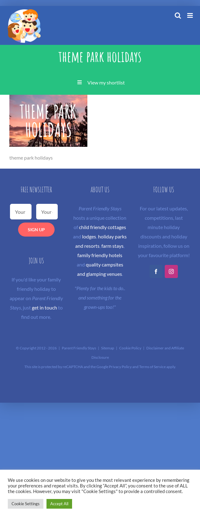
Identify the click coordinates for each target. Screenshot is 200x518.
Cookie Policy (130, 348)
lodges (89, 236)
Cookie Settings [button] (26, 503)
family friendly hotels (99, 255)
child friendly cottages (102, 227)
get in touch (44, 307)
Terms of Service (152, 366)
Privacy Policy (120, 366)
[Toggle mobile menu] (190, 15)
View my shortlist (106, 82)
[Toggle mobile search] (178, 15)
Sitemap (107, 348)
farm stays (112, 246)
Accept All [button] (59, 503)
